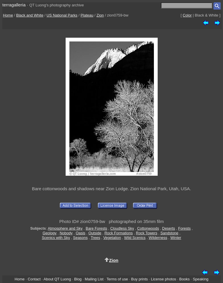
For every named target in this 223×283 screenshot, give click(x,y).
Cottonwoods (148, 228)
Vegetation (112, 237)
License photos (163, 279)
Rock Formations (119, 233)
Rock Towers (146, 233)
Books (184, 279)
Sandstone (169, 233)
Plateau (86, 15)
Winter (175, 237)
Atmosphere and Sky (65, 228)
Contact (34, 279)
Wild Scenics (134, 237)
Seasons (80, 237)
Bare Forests (96, 228)
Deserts (168, 228)
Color (187, 15)
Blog (78, 279)
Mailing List (94, 279)
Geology (50, 233)
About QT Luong (57, 279)
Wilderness (158, 237)
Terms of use (117, 279)
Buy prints (139, 279)
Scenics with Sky (56, 237)
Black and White (30, 15)
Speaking (200, 279)
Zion (100, 15)
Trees (95, 237)
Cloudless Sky (122, 228)
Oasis (80, 233)
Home (8, 15)
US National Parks (61, 15)
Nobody (66, 233)
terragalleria (14, 4)
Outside (95, 233)
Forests (184, 228)
